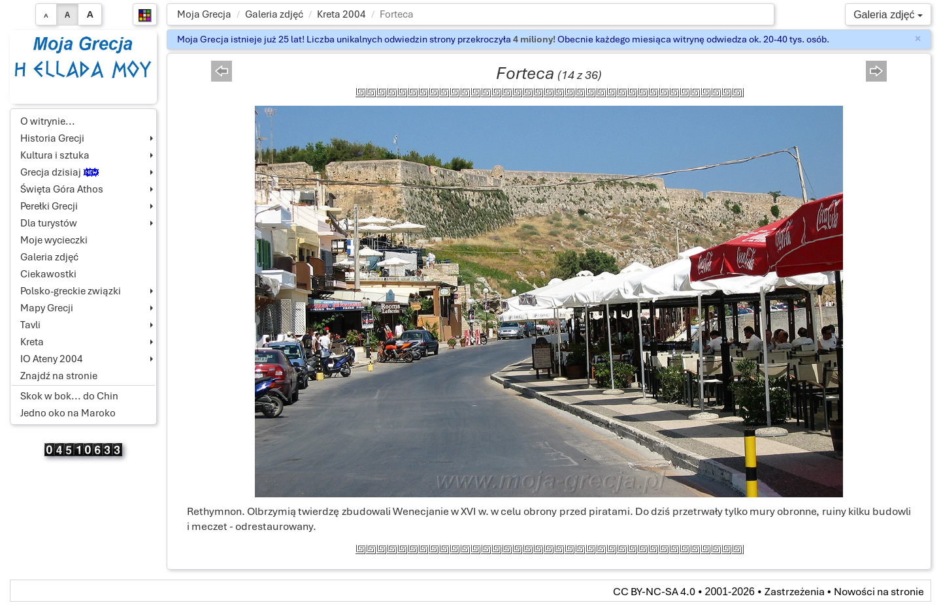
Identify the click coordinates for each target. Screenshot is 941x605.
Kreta (32, 342)
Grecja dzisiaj (59, 172)
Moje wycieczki (54, 240)
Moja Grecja (204, 14)
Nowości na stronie (879, 591)
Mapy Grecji (46, 308)
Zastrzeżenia (795, 591)
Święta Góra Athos (61, 189)
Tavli (30, 325)
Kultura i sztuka (55, 155)
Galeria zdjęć (274, 14)
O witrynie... (47, 121)
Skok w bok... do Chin (69, 396)
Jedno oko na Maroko (68, 413)
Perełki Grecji (49, 206)
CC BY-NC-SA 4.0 (654, 591)
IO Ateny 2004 (51, 358)
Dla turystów (48, 223)
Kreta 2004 (341, 14)
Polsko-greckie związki (70, 291)
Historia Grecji (52, 138)
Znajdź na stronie (58, 375)
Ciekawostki (48, 274)
